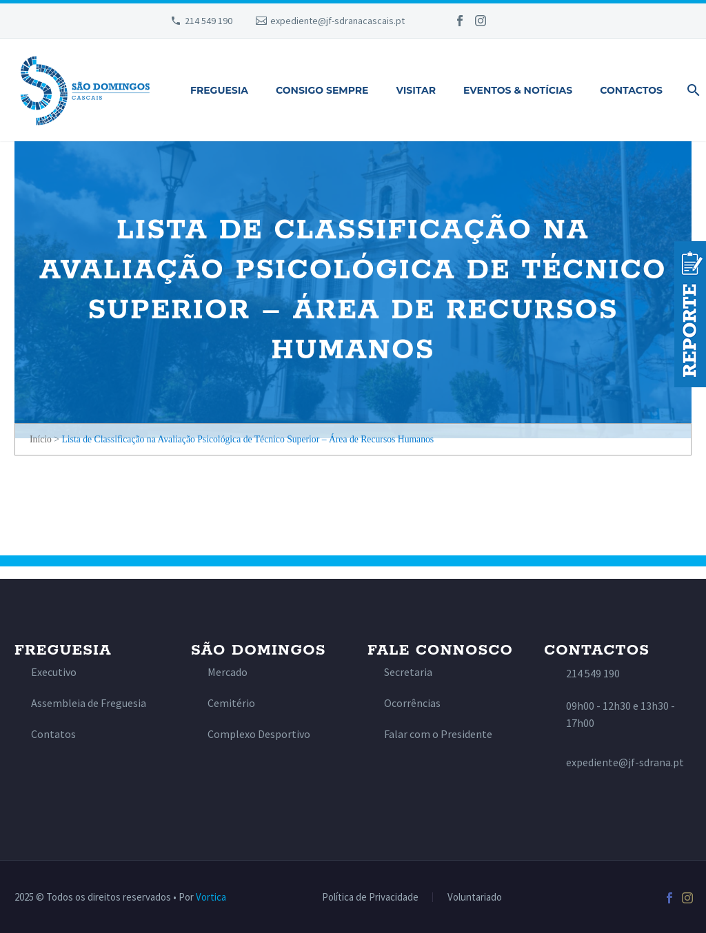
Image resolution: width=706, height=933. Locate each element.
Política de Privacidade (370, 897)
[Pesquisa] (690, 90)
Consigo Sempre (322, 90)
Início (41, 439)
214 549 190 (208, 20)
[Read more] (45, 672)
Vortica (211, 896)
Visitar (416, 90)
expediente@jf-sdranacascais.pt (337, 20)
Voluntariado (474, 897)
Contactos (631, 90)
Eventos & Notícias (517, 90)
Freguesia (219, 90)
